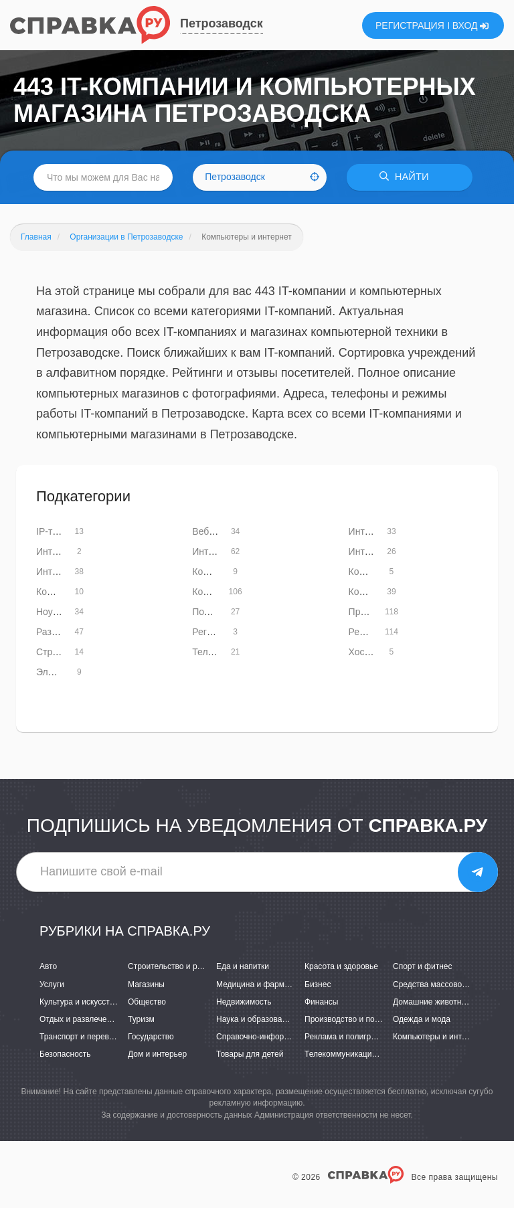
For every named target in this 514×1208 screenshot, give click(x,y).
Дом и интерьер (157, 1054)
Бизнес (318, 984)
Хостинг (366, 651)
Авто (48, 967)
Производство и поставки (352, 1019)
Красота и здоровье (341, 967)
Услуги (51, 984)
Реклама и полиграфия (348, 1036)
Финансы (321, 1002)
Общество (147, 1002)
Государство (151, 1036)
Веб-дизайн (217, 531)
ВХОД (470, 25)
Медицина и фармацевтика (267, 984)
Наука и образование (255, 1019)
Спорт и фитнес (422, 967)
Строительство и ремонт (174, 967)
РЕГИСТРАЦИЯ (409, 25)
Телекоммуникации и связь (355, 1054)
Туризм (141, 1019)
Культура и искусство (78, 1002)
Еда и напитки (242, 967)
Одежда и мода (421, 1019)
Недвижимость (244, 1002)
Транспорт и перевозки (82, 1036)
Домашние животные (432, 1002)
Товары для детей (249, 1054)
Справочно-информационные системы (288, 1036)
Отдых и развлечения (79, 1019)
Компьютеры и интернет (438, 1036)
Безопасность (65, 1054)
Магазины (146, 984)
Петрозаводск (221, 23)
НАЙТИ (407, 177)
